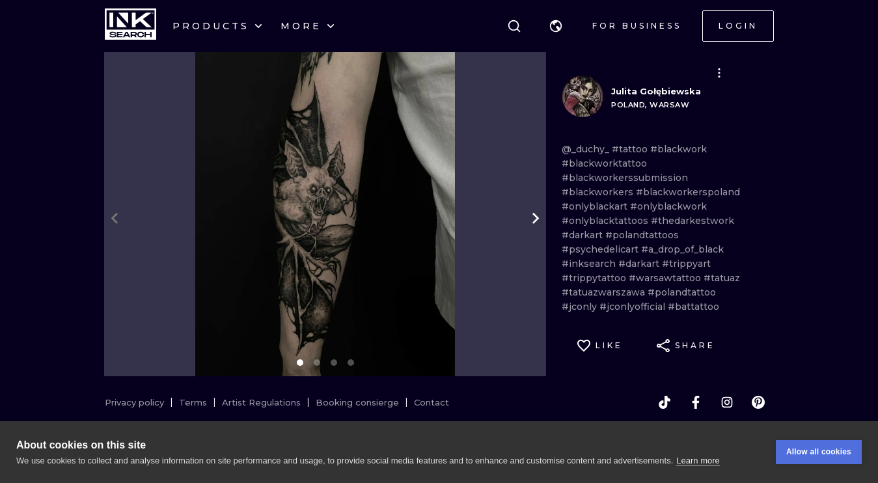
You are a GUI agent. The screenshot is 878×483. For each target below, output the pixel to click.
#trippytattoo (595, 278)
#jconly (580, 306)
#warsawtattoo (666, 278)
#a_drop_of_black (682, 249)
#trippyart (686, 263)
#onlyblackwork (668, 206)
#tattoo (631, 149)
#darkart (583, 235)
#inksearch (590, 263)
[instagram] (727, 402)
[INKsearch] (130, 26)
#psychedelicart (601, 249)
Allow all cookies (818, 455)
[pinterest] (758, 402)
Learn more (697, 463)
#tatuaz (722, 278)
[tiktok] (664, 402)
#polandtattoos (642, 235)
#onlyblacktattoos (606, 221)
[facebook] (695, 402)
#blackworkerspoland (688, 192)
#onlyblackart (596, 206)
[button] (555, 26)
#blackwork (678, 149)
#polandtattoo (682, 292)
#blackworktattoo (604, 163)
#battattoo (693, 306)
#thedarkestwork (692, 221)
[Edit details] (719, 73)
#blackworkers (599, 192)
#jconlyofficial (633, 306)
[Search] (514, 26)
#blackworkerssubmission (625, 178)
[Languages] (555, 26)
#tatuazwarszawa (605, 292)
